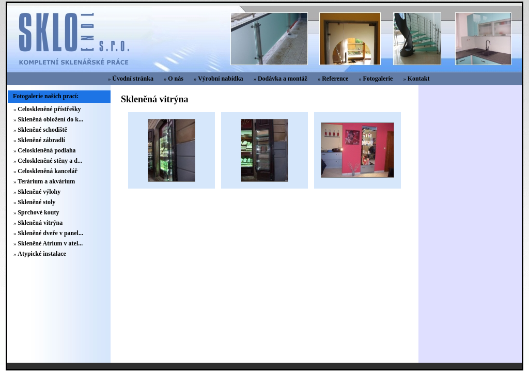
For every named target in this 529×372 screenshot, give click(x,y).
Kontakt (419, 78)
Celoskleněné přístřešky (49, 109)
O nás (175, 78)
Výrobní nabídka (220, 78)
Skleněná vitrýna (40, 222)
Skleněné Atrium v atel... (50, 243)
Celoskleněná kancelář (47, 171)
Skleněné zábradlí (41, 140)
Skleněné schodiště (42, 129)
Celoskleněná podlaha (46, 150)
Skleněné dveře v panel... (50, 233)
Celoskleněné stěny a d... (50, 160)
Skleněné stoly (36, 202)
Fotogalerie (378, 78)
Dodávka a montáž (282, 78)
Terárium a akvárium (46, 181)
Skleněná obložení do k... (50, 119)
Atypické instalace (42, 253)
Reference (335, 78)
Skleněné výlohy (39, 191)
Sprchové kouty (38, 212)
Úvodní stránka (132, 78)
